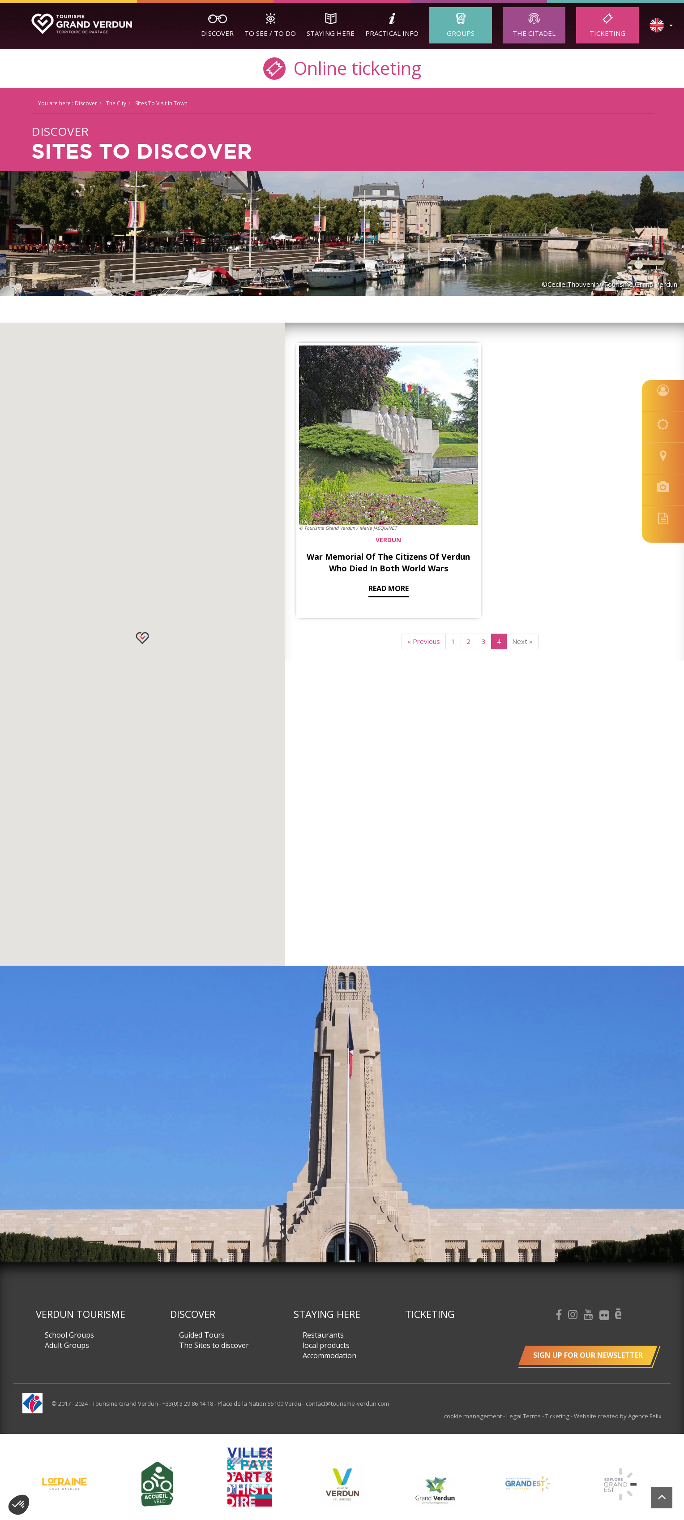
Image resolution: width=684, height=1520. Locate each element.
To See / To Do (270, 33)
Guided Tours (202, 1335)
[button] (142, 638)
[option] (342, 1114)
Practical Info (392, 33)
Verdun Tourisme (80, 1314)
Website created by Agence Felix (618, 1416)
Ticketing (607, 33)
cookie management (477, 1416)
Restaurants (323, 1335)
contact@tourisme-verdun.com (347, 1403)
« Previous (423, 573)
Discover (217, 33)
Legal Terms (526, 1416)
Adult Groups (67, 1345)
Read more (351, 521)
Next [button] (634, 1232)
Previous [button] (50, 1232)
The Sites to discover (214, 1345)
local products (326, 1345)
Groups (461, 33)
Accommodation (329, 1355)
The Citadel (534, 33)
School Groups (69, 1335)
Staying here (331, 33)
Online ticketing (342, 67)
